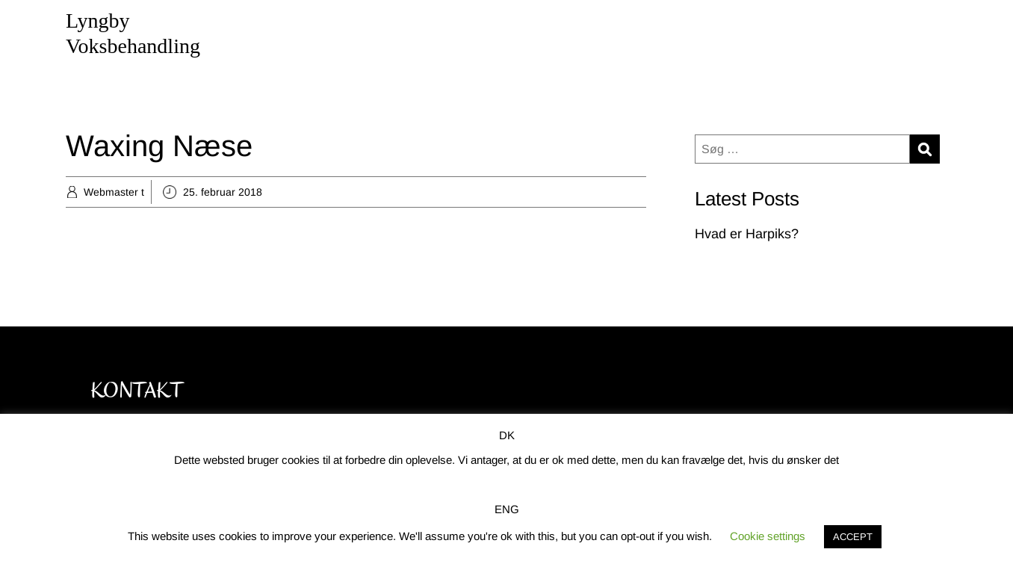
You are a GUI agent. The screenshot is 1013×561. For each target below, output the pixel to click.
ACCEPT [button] (853, 536)
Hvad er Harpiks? (747, 233)
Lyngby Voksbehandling (133, 33)
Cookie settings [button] (767, 536)
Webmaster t (114, 192)
